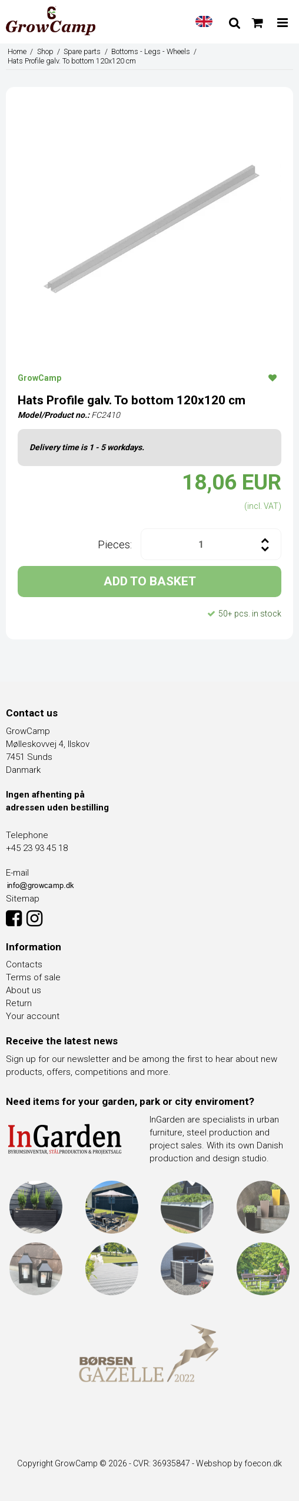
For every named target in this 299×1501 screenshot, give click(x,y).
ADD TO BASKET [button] (150, 581)
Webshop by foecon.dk (239, 1463)
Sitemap (22, 898)
